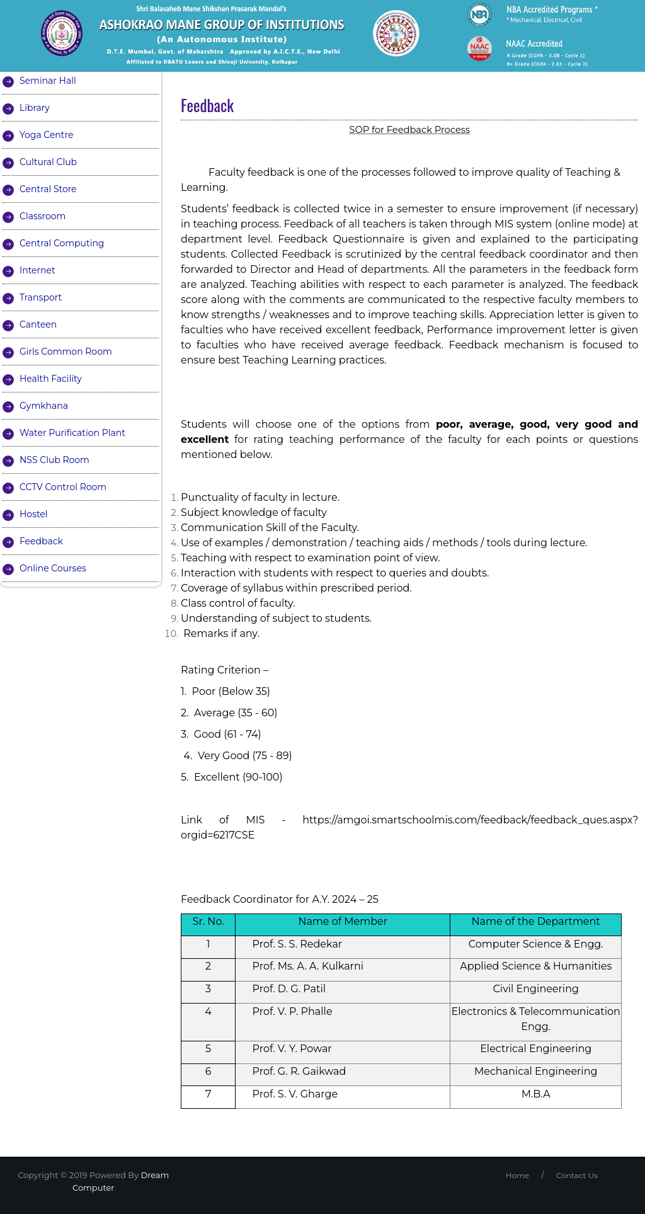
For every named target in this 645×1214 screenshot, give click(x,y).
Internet (37, 270)
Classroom (43, 216)
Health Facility (51, 378)
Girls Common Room (66, 351)
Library (35, 107)
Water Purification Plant (72, 432)
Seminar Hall (48, 80)
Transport (41, 297)
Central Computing (62, 243)
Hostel (34, 514)
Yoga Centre (46, 134)
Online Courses (53, 568)
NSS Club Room (54, 460)
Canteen (38, 324)
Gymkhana (44, 405)
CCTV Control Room (63, 487)
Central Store (48, 189)
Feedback (41, 541)
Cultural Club (48, 162)
